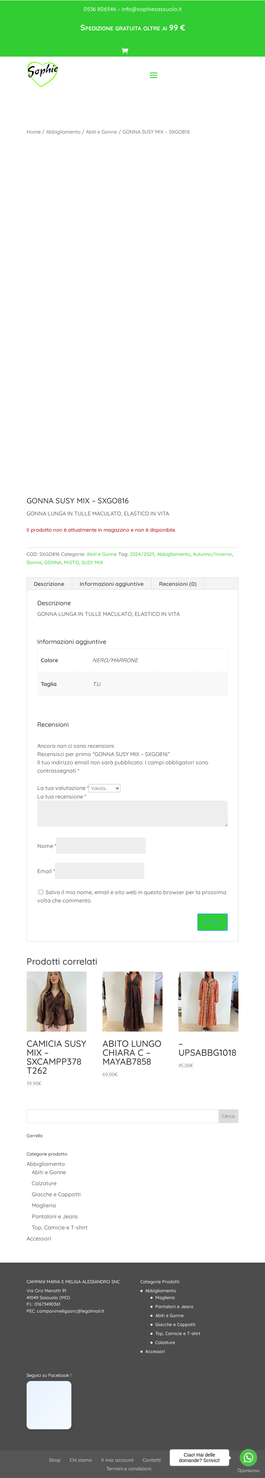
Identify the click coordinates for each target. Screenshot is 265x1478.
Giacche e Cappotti (56, 1194)
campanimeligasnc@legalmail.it (70, 1311)
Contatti (152, 1460)
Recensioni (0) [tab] (178, 583)
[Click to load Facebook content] (49, 1405)
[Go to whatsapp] (248, 1457)
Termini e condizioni (128, 1469)
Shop (55, 1460)
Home (34, 131)
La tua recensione (61, 796)
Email (46, 871)
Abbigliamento (63, 131)
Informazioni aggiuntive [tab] (112, 583)
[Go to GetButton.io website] (248, 1471)
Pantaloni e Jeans (55, 1216)
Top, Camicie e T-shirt (60, 1227)
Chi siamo (81, 1460)
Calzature (44, 1183)
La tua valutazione (63, 787)
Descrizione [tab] (49, 583)
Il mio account (117, 1460)
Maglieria (44, 1205)
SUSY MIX (92, 562)
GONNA (52, 562)
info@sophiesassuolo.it (152, 9)
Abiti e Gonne (101, 131)
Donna (34, 562)
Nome (46, 845)
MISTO (71, 562)
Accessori (39, 1238)
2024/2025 (142, 554)
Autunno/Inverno (212, 554)
